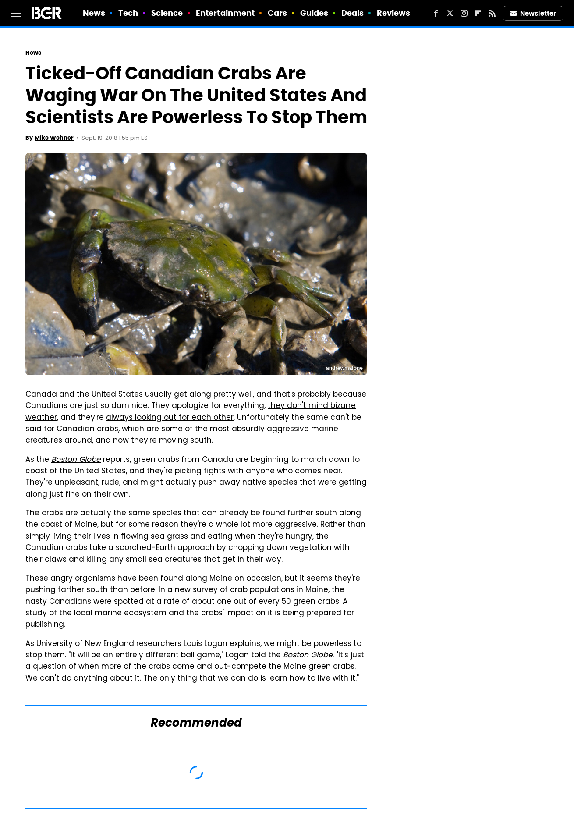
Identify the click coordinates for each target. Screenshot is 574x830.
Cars (277, 13)
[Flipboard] (478, 13)
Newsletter (533, 13)
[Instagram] (464, 13)
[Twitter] (450, 13)
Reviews (394, 13)
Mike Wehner (54, 138)
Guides (314, 13)
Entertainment (225, 13)
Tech (128, 13)
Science (167, 13)
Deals (352, 13)
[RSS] (492, 13)
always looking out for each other (170, 418)
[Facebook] (435, 13)
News (94, 13)
